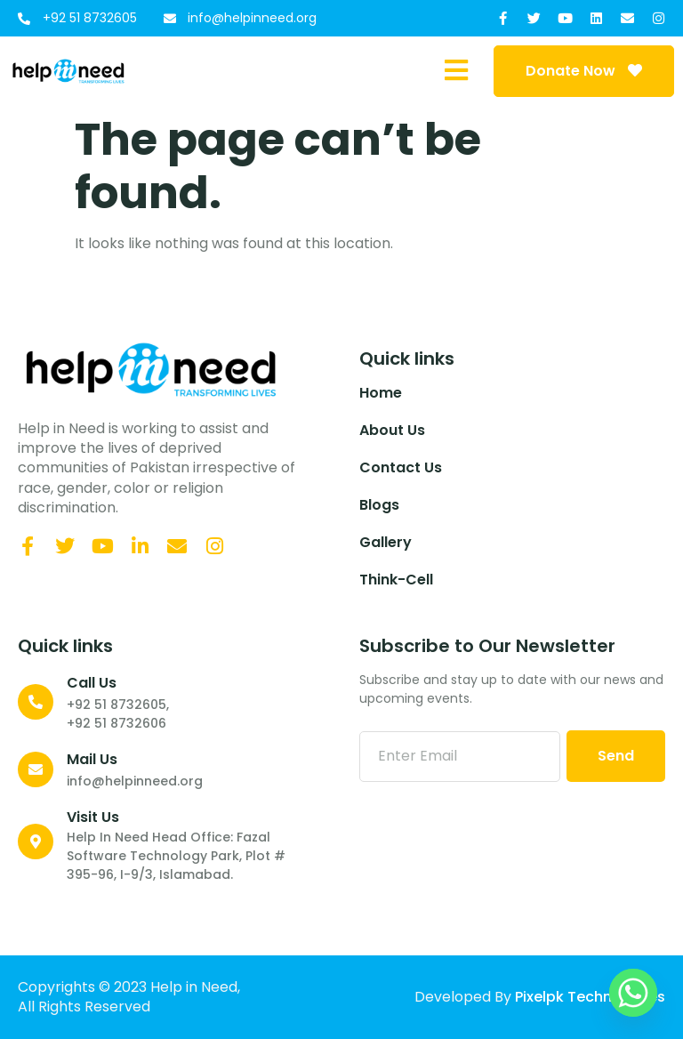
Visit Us (93, 817)
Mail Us (92, 759)
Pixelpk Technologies (590, 997)
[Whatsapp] (633, 993)
